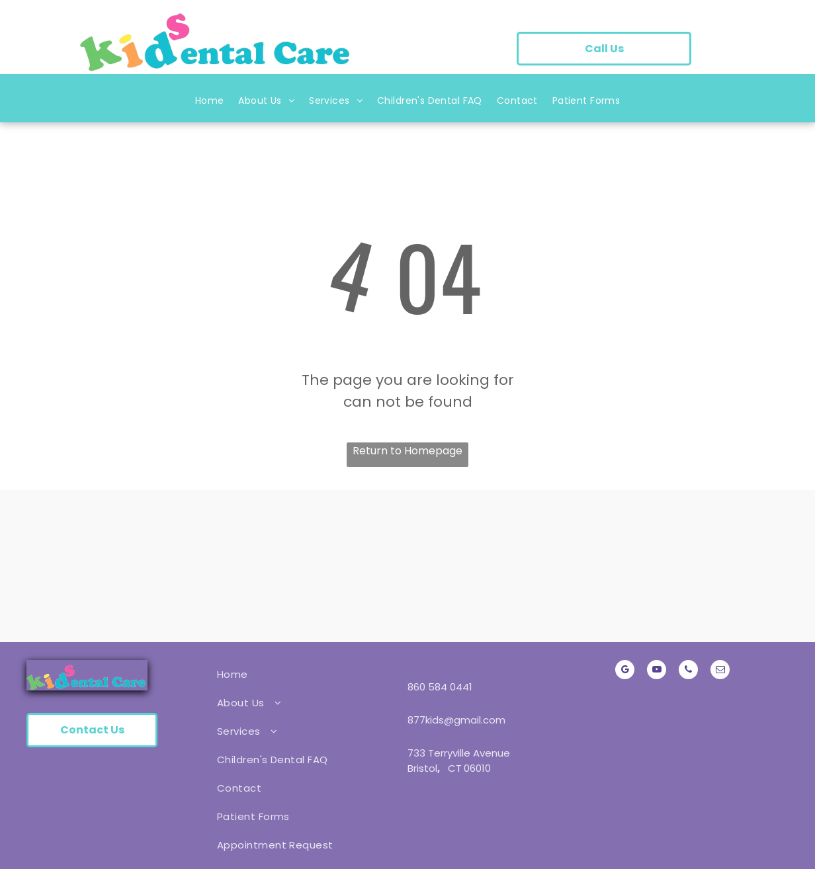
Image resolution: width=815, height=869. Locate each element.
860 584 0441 (440, 687)
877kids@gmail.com (456, 720)
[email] (720, 671)
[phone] (688, 671)
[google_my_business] (624, 671)
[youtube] (656, 671)
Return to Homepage (407, 450)
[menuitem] (210, 103)
